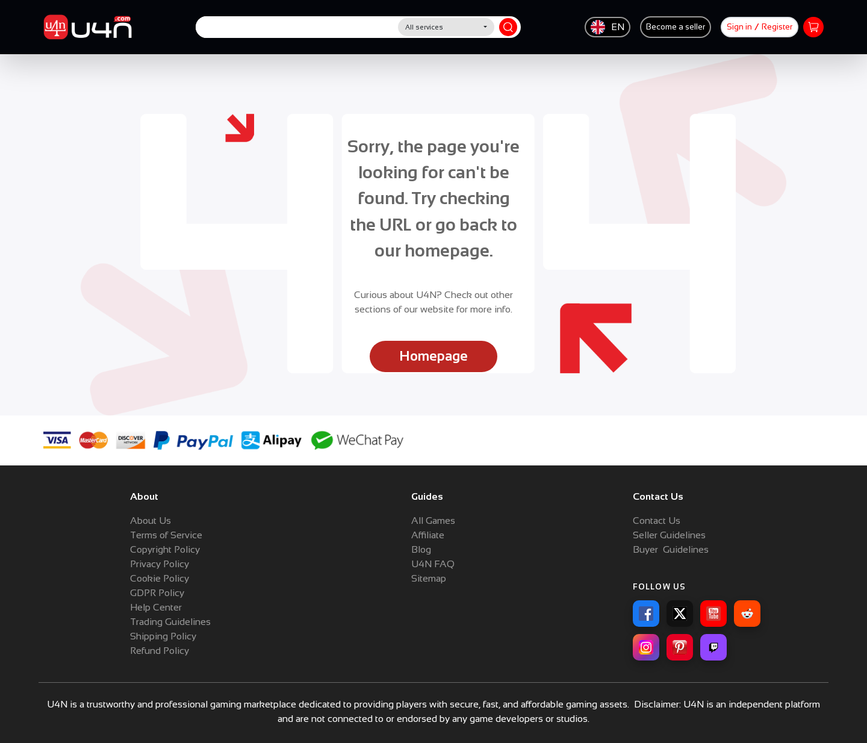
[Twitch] (713, 647)
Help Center (156, 607)
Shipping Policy (163, 636)
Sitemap (428, 578)
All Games (433, 520)
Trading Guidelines (170, 622)
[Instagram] (646, 647)
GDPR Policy (157, 593)
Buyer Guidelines (671, 549)
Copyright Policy (165, 549)
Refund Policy (159, 650)
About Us (150, 520)
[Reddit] (747, 613)
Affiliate (427, 535)
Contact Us (656, 520)
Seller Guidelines (669, 535)
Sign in (739, 26)
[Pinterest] (680, 647)
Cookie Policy (159, 578)
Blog (421, 549)
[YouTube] (713, 613)
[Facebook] (646, 613)
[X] (680, 613)
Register (777, 26)
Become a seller (675, 26)
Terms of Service (166, 535)
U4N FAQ (433, 564)
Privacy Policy (159, 564)
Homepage (433, 356)
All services (424, 27)
